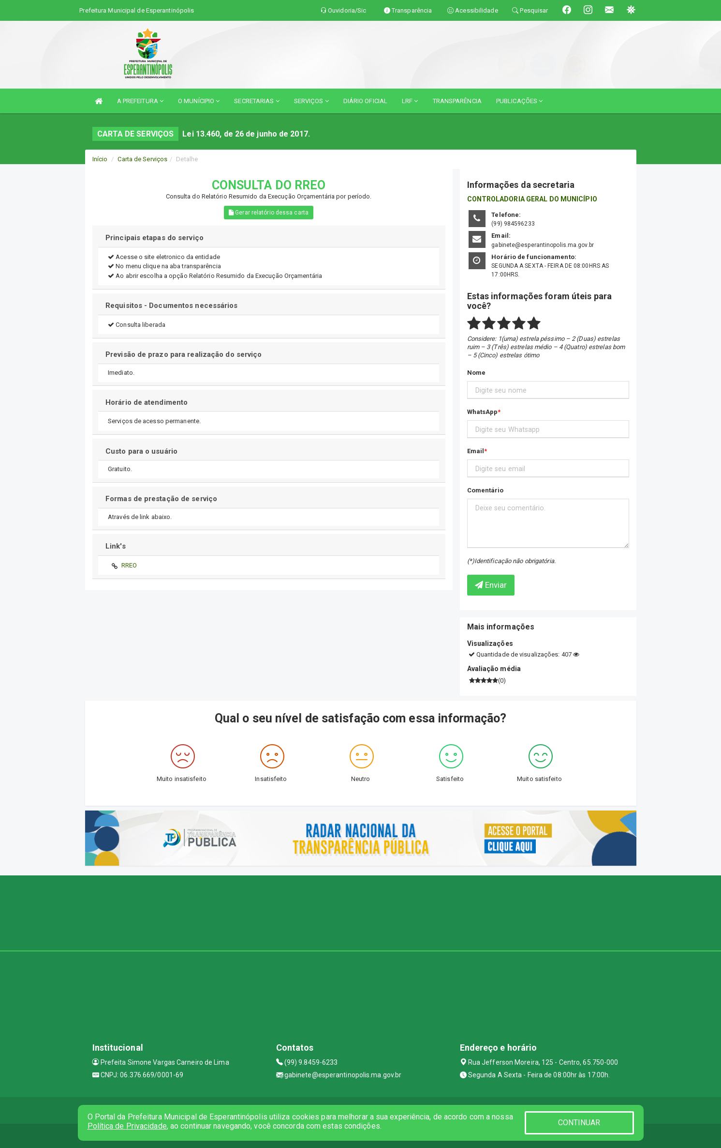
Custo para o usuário (141, 451)
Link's (115, 546)
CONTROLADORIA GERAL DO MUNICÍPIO (532, 199)
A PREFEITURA (140, 101)
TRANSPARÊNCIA (457, 101)
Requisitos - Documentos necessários (171, 305)
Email (476, 451)
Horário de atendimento (146, 402)
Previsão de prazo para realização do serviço (183, 354)
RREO (129, 565)
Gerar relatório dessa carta (269, 212)
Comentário (485, 490)
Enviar (491, 585)
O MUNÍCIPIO (199, 101)
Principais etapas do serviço (154, 237)
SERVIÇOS (311, 101)
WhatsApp (482, 411)
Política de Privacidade (127, 1126)
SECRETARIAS (256, 101)
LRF (410, 101)
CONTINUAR (579, 1122)
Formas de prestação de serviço (161, 498)
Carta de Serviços (142, 159)
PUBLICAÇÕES (519, 101)
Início (100, 159)
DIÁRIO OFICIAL (365, 101)
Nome (476, 372)
